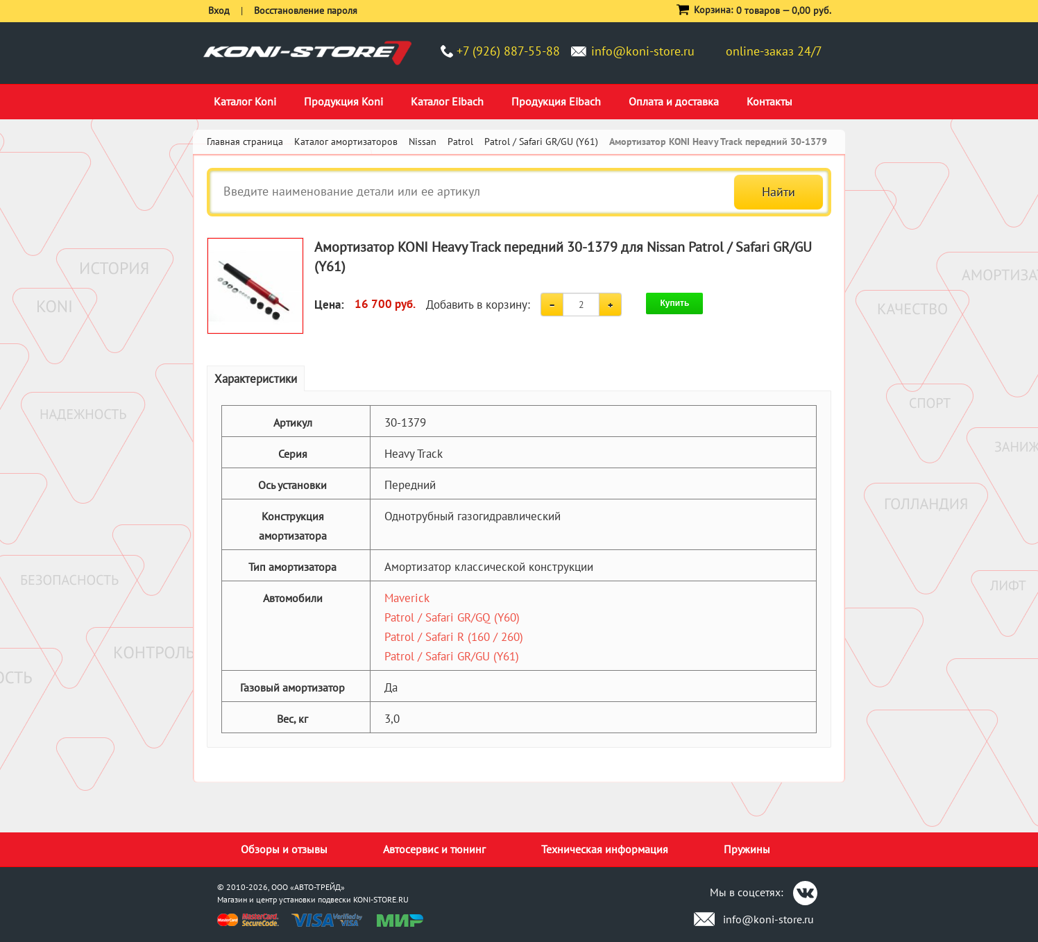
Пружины (747, 849)
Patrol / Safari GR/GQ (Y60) (452, 617)
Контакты (769, 101)
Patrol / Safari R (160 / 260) (453, 636)
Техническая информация (604, 849)
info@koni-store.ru (643, 51)
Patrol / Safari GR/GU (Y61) (451, 656)
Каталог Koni (245, 101)
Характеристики (255, 378)
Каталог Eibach (447, 101)
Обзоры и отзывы (284, 849)
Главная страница (245, 141)
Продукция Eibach (556, 101)
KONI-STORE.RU (381, 899)
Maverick (406, 598)
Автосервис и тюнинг (434, 849)
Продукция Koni (343, 101)
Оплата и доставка (674, 101)
